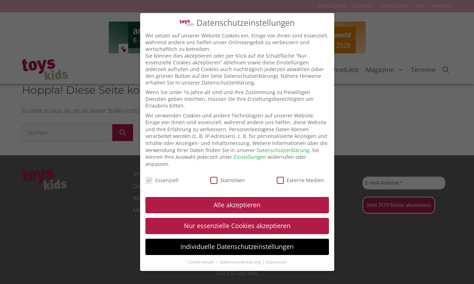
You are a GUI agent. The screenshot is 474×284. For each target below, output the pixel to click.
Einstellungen (250, 156)
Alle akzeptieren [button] (237, 205)
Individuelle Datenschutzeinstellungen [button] (237, 246)
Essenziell (162, 180)
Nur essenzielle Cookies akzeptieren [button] (237, 225)
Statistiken (227, 180)
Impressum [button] (276, 262)
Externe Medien (300, 180)
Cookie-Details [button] (201, 262)
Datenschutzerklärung (283, 150)
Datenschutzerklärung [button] (241, 262)
